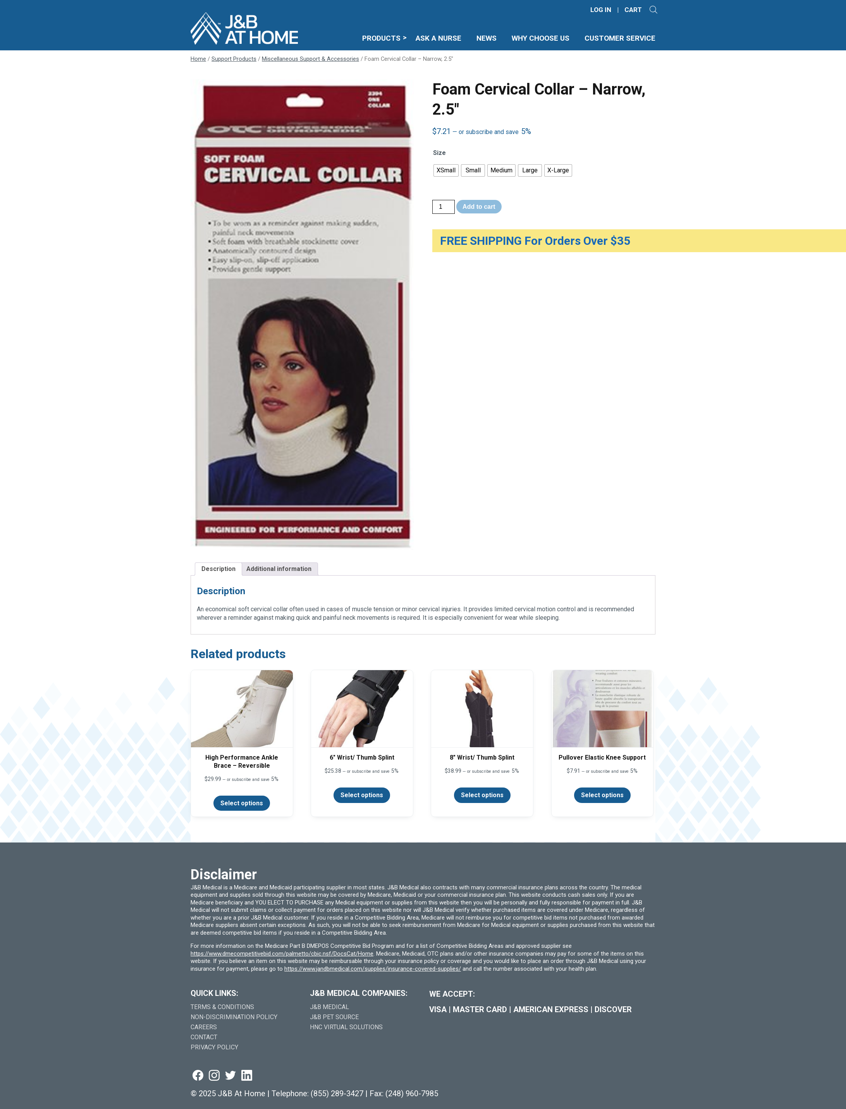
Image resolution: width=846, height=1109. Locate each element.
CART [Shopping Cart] (633, 10)
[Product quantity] (443, 207)
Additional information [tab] (278, 569)
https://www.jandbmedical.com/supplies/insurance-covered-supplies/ (372, 968)
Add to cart (479, 206)
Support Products (234, 58)
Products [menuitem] (381, 38)
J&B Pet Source (334, 1017)
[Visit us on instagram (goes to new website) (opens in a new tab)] (214, 1076)
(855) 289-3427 (337, 1093)
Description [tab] (218, 569)
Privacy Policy (214, 1047)
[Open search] (653, 9)
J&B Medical (329, 1007)
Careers (204, 1027)
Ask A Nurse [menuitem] (438, 38)
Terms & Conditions (222, 1007)
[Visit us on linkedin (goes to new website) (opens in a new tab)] (246, 1076)
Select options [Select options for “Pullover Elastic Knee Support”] (602, 795)
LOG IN (600, 10)
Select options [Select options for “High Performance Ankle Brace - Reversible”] (241, 803)
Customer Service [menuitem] (620, 38)
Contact (204, 1037)
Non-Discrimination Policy (234, 1017)
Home (198, 58)
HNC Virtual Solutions (346, 1027)
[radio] (446, 170)
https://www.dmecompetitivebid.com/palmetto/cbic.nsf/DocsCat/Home (282, 953)
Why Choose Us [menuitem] (540, 38)
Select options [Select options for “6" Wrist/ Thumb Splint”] (361, 795)
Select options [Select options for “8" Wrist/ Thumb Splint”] (482, 795)
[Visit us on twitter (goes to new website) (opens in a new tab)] (230, 1076)
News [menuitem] (486, 38)
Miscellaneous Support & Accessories (310, 58)
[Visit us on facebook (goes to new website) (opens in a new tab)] (198, 1076)
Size (439, 152)
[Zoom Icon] (302, 314)
